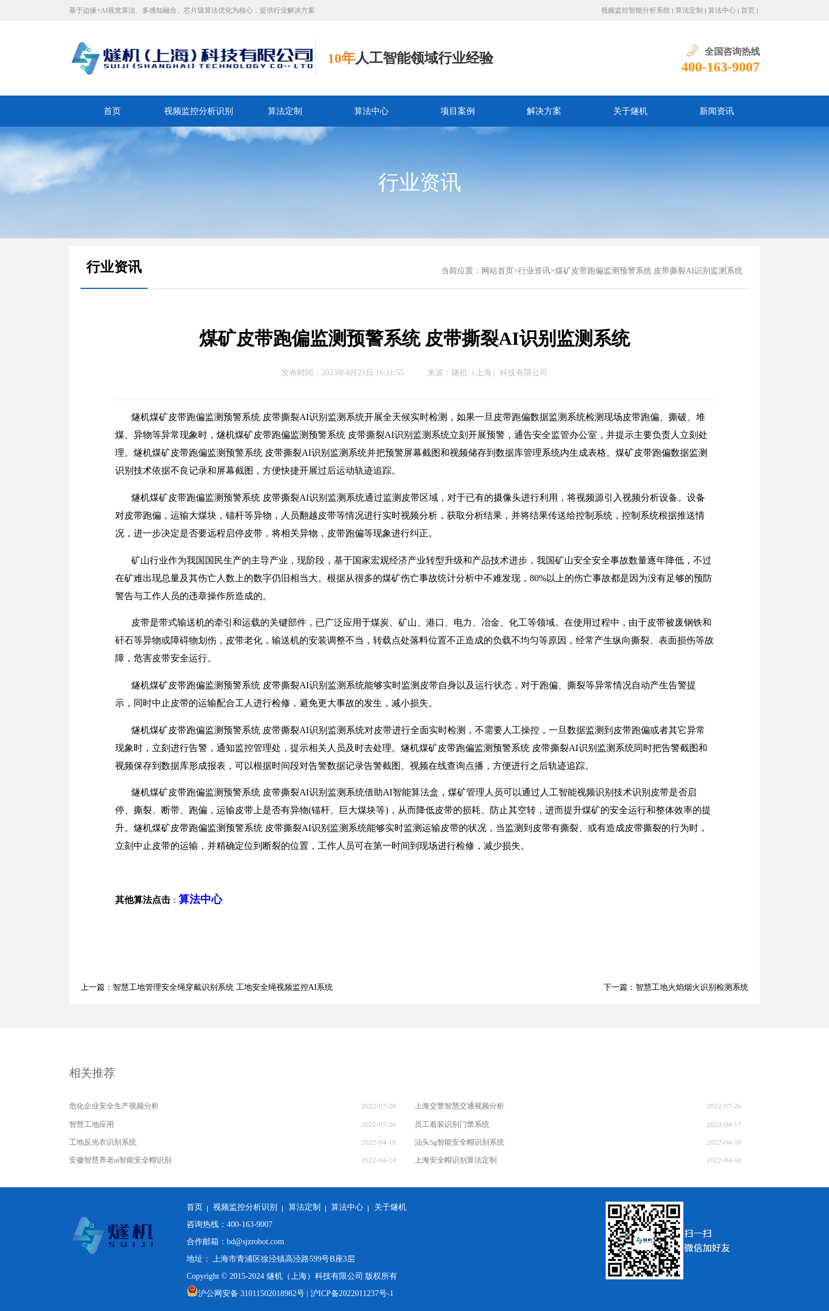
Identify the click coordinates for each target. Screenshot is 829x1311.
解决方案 (544, 111)
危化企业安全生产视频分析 (114, 1106)
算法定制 (689, 10)
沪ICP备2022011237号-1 (352, 1293)
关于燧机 (630, 111)
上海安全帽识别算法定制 (455, 1160)
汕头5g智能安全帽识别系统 (459, 1142)
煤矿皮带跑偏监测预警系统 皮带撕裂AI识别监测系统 (649, 270)
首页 (748, 10)
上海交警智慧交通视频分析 (459, 1106)
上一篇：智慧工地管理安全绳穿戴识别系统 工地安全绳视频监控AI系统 (207, 987)
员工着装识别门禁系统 (451, 1124)
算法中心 (722, 10)
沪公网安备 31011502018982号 (246, 1293)
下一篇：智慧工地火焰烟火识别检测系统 (675, 987)
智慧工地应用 (91, 1124)
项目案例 (457, 111)
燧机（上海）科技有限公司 (499, 372)
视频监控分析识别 (198, 111)
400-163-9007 (721, 66)
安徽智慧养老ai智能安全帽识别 (120, 1160)
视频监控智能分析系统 (635, 10)
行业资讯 (419, 182)
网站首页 (497, 270)
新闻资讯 (716, 111)
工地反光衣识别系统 (102, 1142)
